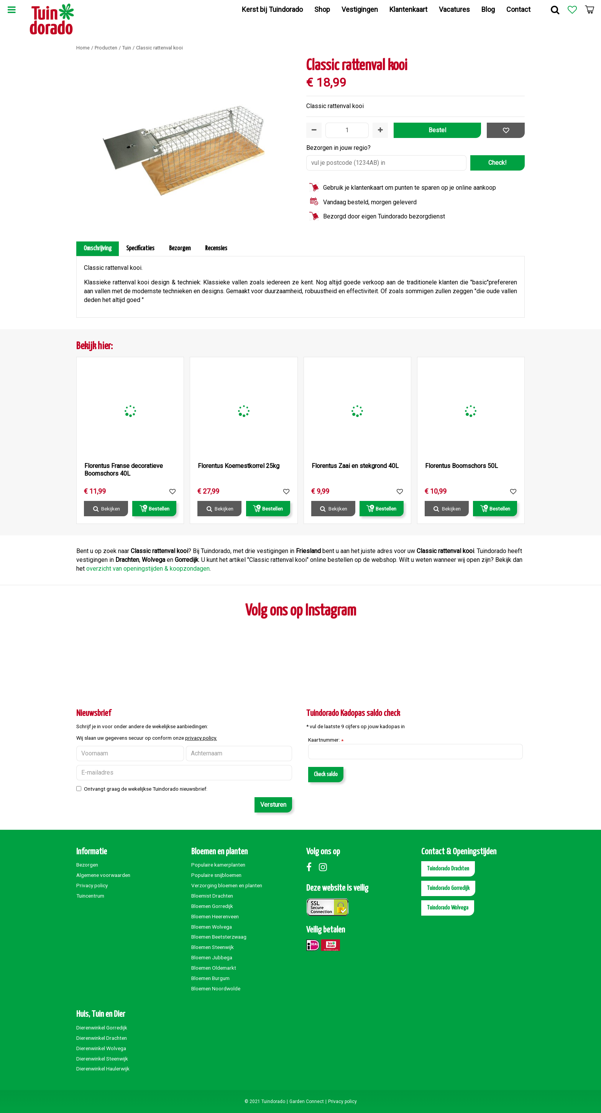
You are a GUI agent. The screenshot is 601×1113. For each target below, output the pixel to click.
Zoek (555, 9)
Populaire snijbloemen (216, 875)
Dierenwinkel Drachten (101, 1038)
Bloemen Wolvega (211, 927)
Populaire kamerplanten (218, 865)
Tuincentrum (90, 896)
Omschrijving (98, 248)
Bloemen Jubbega (211, 957)
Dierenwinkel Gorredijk (101, 1027)
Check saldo (326, 774)
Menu (11, 9)
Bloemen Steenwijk (212, 947)
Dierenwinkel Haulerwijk (103, 1068)
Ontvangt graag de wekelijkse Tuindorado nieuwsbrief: (145, 789)
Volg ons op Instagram (300, 611)
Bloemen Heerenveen (215, 916)
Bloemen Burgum (210, 978)
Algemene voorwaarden (103, 875)
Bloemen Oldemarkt (213, 968)
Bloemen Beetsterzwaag (218, 937)
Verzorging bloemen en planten (226, 885)
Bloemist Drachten (212, 896)
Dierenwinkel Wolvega (101, 1048)
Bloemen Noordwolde (215, 988)
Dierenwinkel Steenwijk (102, 1059)
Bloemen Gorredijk (212, 906)
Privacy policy (92, 885)
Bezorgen (179, 248)
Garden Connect (306, 1101)
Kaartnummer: (325, 740)
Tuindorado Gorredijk (448, 888)
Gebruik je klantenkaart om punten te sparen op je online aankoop (409, 187)
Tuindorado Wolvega (447, 908)
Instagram (324, 867)
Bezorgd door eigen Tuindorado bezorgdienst (384, 216)
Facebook (312, 867)
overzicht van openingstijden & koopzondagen (148, 568)
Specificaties (140, 248)
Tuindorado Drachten (448, 869)
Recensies (216, 248)
